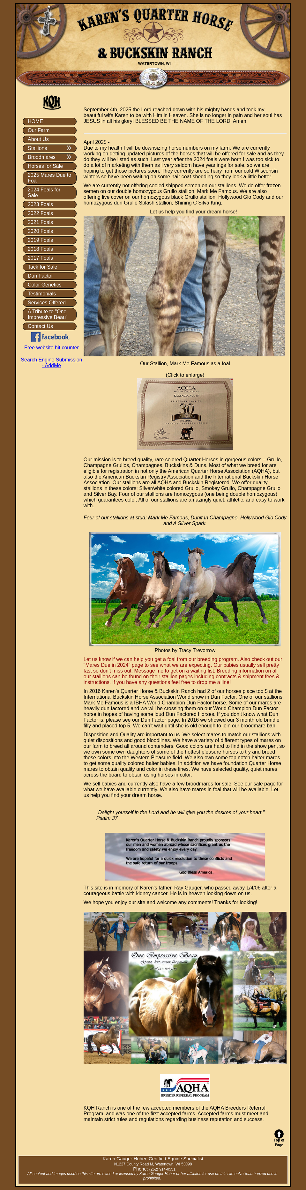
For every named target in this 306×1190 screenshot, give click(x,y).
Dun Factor (40, 276)
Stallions (49, 148)
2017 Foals (40, 258)
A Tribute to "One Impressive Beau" (48, 314)
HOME (35, 121)
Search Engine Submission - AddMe (51, 362)
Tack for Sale (42, 267)
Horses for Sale (45, 166)
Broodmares (49, 157)
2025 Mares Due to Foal (49, 177)
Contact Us (40, 326)
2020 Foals (40, 231)
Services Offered (47, 302)
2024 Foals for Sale (44, 192)
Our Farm (38, 130)
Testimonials (42, 293)
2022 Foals (40, 213)
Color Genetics (45, 284)
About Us (38, 139)
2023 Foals (40, 204)
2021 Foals (40, 222)
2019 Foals (40, 240)
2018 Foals (40, 249)
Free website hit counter (51, 347)
